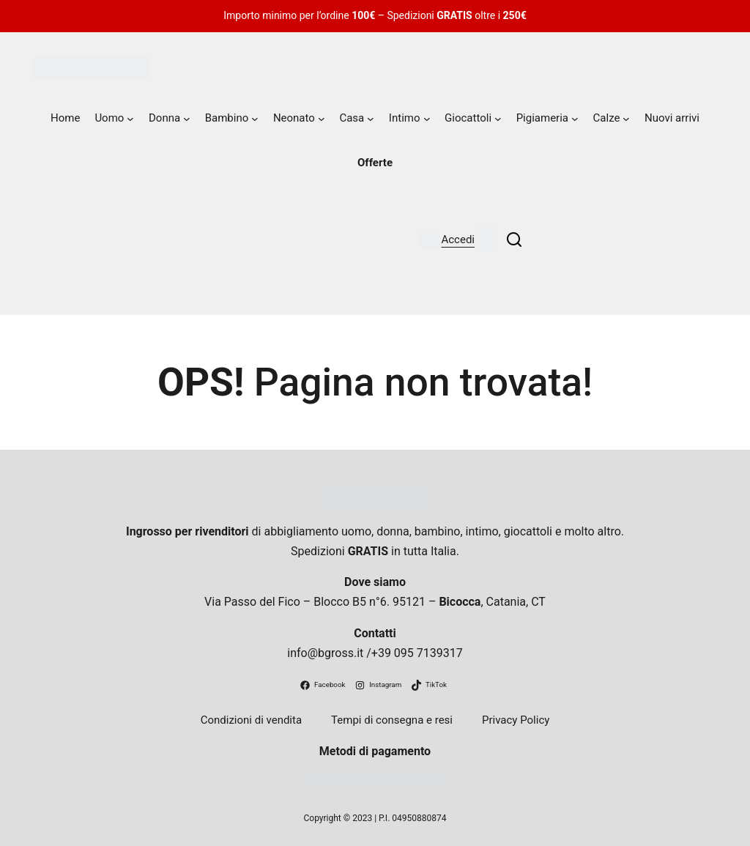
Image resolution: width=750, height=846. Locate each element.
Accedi (458, 239)
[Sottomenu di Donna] (186, 118)
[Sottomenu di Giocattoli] (498, 118)
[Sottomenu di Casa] (370, 118)
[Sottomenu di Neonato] (321, 118)
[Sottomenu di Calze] (626, 118)
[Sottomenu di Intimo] (427, 118)
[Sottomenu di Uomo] (130, 118)
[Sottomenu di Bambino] (255, 118)
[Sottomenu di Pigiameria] (575, 118)
